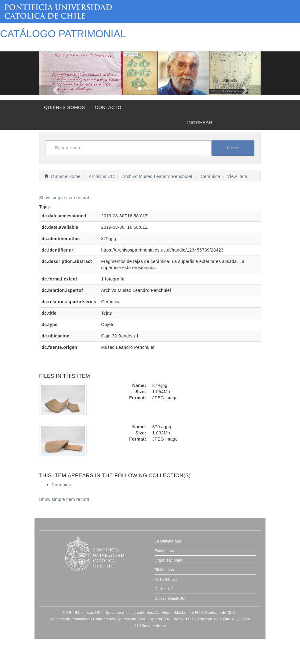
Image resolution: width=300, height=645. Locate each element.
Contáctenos (104, 619)
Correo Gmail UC (170, 598)
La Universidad (168, 541)
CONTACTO (108, 107)
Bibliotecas (164, 570)
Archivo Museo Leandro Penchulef (157, 176)
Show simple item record (64, 197)
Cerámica (210, 176)
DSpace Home (66, 176)
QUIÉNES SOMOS (64, 107)
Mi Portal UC (166, 579)
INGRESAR (199, 122)
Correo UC (164, 589)
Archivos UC (101, 176)
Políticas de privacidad (70, 619)
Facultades (164, 551)
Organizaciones (168, 560)
